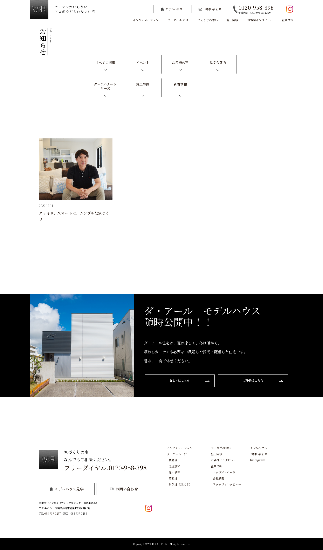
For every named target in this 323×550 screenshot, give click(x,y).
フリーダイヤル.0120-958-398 (105, 467)
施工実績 (232, 20)
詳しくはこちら (180, 380)
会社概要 (218, 478)
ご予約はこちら (253, 380)
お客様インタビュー (260, 20)
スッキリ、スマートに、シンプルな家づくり (74, 215)
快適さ (173, 460)
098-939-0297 (52, 513)
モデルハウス (172, 9)
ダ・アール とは (177, 20)
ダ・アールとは (177, 454)
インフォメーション (146, 20)
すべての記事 (105, 62)
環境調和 (174, 466)
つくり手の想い (208, 20)
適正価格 (174, 472)
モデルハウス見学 (67, 488)
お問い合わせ (210, 9)
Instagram (257, 460)
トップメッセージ (224, 472)
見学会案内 (217, 62)
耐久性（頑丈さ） (180, 484)
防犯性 (173, 478)
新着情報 (180, 84)
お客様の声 (180, 62)
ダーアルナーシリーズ (105, 86)
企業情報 (287, 20)
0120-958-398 (256, 7)
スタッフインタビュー (227, 484)
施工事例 (142, 84)
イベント (142, 62)
